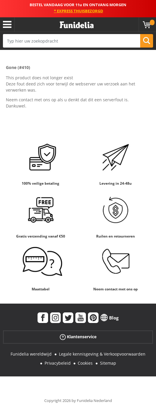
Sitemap (108, 363)
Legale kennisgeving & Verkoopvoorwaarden (102, 354)
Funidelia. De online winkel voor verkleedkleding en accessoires (77, 25)
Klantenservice (78, 337)
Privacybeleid (58, 363)
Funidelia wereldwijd (31, 354)
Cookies (85, 363)
